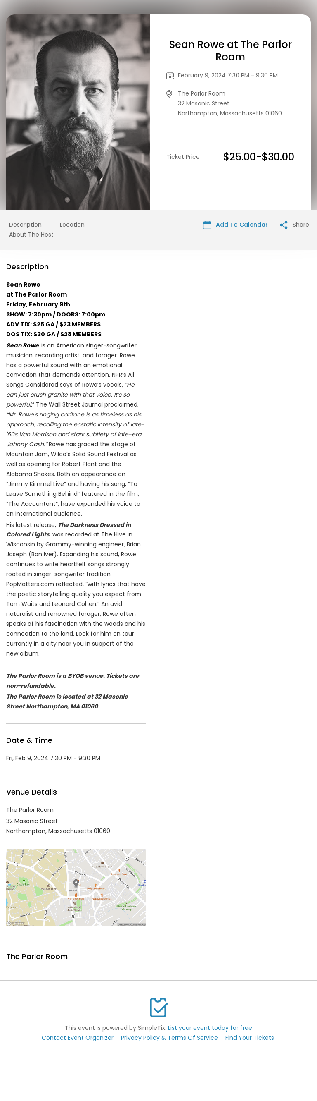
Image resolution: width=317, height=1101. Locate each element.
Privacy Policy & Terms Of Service (169, 1038)
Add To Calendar (235, 224)
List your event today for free (210, 1028)
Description (25, 224)
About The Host (31, 234)
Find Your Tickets (249, 1038)
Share (294, 224)
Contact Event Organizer (78, 1038)
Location (72, 224)
